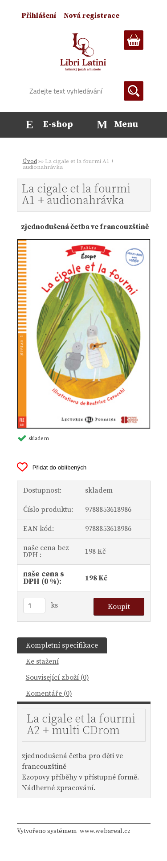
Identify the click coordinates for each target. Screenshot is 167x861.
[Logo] (83, 52)
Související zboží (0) (57, 677)
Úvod (30, 161)
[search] (133, 91)
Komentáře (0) (49, 693)
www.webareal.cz (105, 831)
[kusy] (34, 605)
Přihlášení (38, 15)
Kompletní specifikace (62, 645)
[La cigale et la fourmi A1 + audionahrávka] (83, 242)
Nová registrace (91, 15)
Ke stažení (42, 661)
